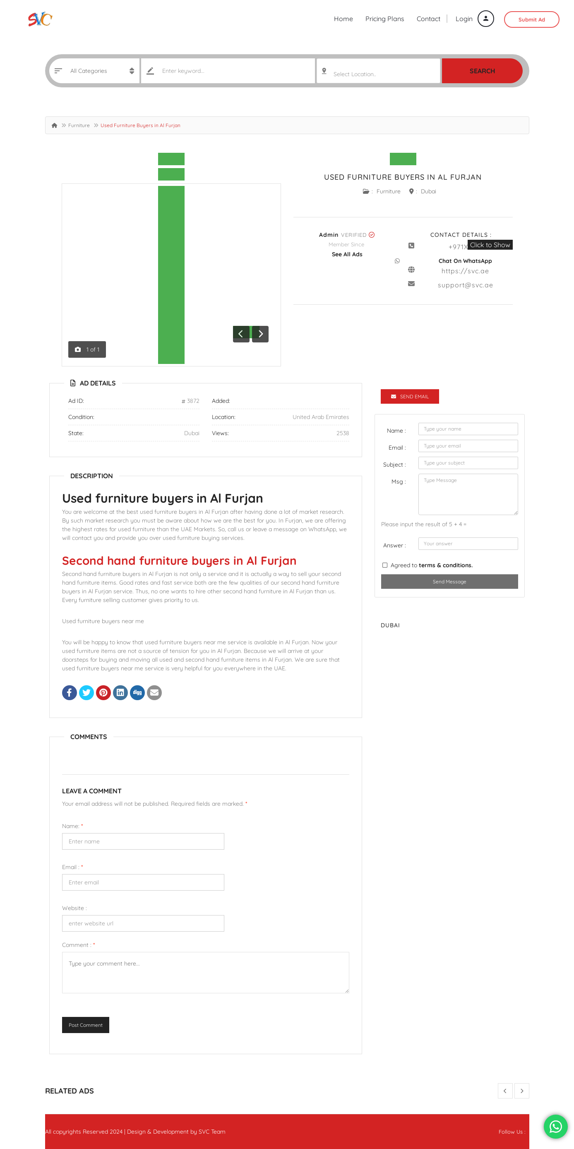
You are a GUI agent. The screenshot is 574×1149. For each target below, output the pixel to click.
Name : (396, 430)
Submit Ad (532, 19)
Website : (74, 908)
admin (329, 235)
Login (475, 18)
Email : (72, 867)
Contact (428, 18)
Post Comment (86, 1025)
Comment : (78, 945)
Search (482, 71)
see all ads (347, 254)
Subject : (394, 464)
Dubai (428, 191)
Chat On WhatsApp (465, 261)
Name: (72, 826)
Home (343, 18)
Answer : (394, 545)
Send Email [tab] (410, 396)
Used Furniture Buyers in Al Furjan (403, 177)
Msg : (398, 481)
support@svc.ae (465, 285)
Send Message (449, 581)
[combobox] (378, 70)
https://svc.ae (465, 271)
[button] (234, 333)
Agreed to (432, 565)
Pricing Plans (384, 18)
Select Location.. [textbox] (355, 74)
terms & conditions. (446, 565)
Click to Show (490, 245)
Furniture (79, 125)
